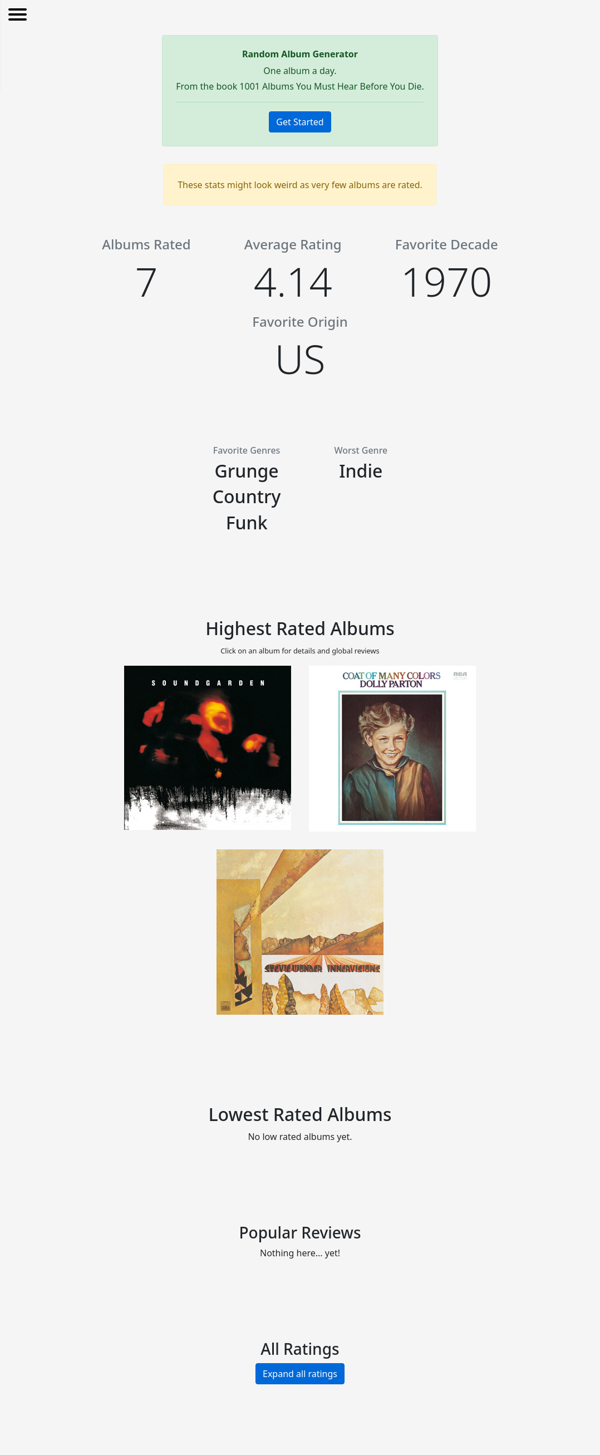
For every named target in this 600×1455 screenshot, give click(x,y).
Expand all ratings (300, 1374)
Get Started (299, 122)
